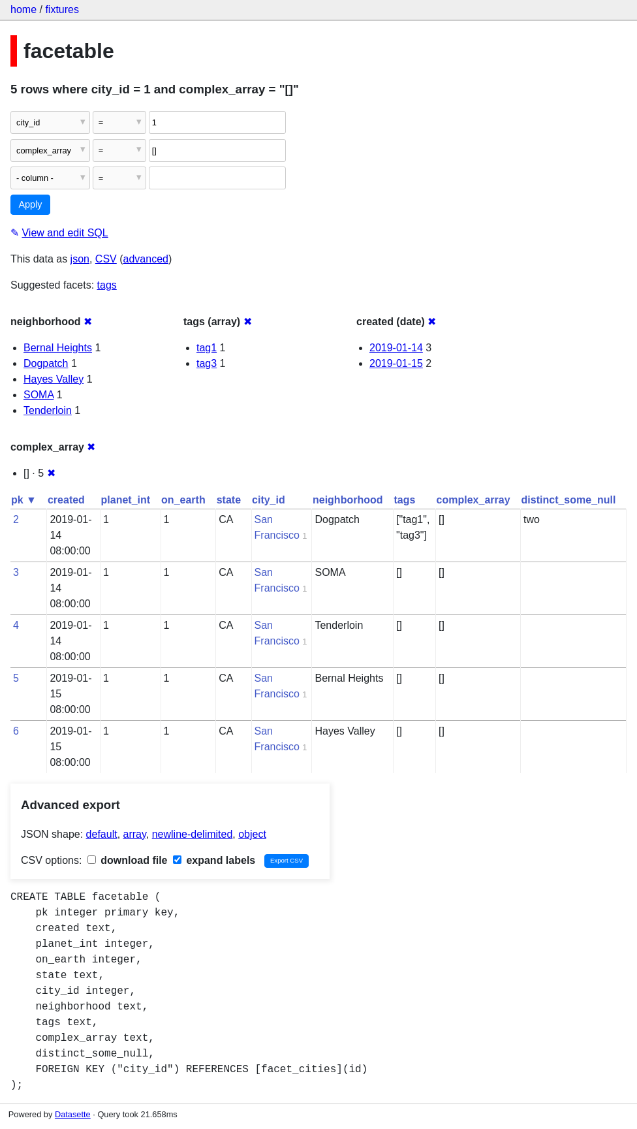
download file (127, 860)
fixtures (62, 9)
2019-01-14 (396, 347)
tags (107, 285)
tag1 (206, 347)
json (79, 258)
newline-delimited (192, 834)
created (66, 499)
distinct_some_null (568, 499)
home (23, 9)
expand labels (214, 860)
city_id (268, 499)
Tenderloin (47, 410)
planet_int (126, 499)
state (229, 499)
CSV (106, 258)
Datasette (73, 1114)
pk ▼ (24, 499)
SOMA (38, 394)
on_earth (183, 499)
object (252, 834)
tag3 (206, 363)
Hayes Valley (53, 379)
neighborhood (348, 499)
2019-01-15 (396, 363)
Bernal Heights (57, 347)
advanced (145, 258)
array (134, 834)
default (101, 834)
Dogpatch (46, 363)
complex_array (473, 499)
